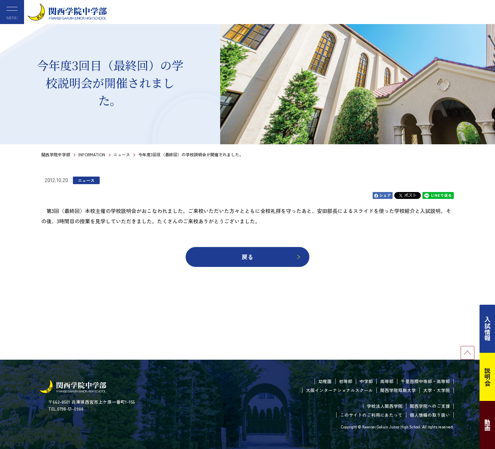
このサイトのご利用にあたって (371, 415)
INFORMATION (91, 154)
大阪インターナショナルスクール (339, 390)
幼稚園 (325, 381)
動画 (487, 425)
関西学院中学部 (55, 154)
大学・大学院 (436, 390)
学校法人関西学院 (385, 406)
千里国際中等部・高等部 (425, 381)
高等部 (387, 381)
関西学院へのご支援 (430, 406)
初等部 (345, 381)
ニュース (121, 154)
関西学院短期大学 (398, 390)
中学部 (366, 381)
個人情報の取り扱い (430, 415)
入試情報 (487, 328)
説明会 (487, 377)
